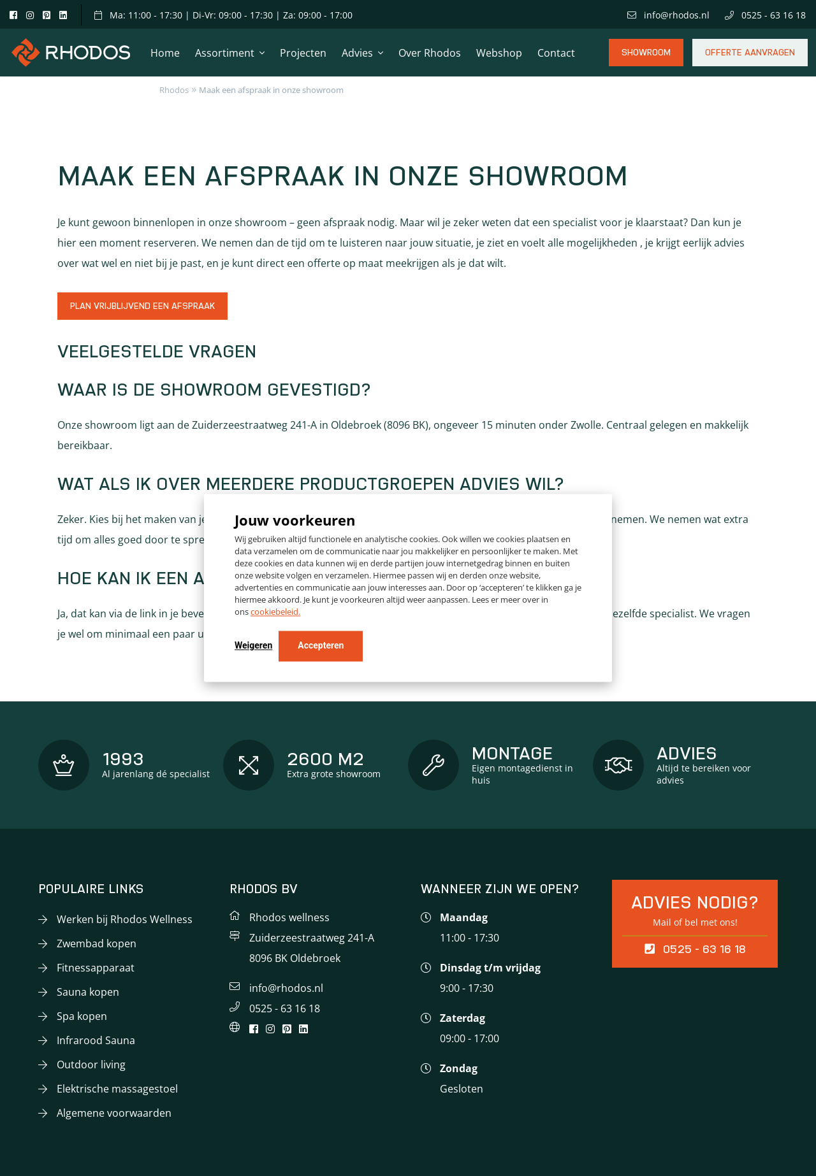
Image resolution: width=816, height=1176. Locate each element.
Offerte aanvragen (750, 57)
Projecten (303, 53)
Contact (556, 53)
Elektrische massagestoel (117, 1089)
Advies (357, 53)
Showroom (646, 57)
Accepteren (321, 646)
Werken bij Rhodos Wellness (125, 919)
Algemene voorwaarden (114, 1113)
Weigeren (253, 646)
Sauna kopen (88, 992)
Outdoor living (91, 1065)
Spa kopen (82, 1016)
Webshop (499, 53)
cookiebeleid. (275, 612)
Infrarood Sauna (96, 1040)
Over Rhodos (429, 53)
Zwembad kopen (96, 943)
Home (165, 53)
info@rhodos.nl (668, 15)
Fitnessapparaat (96, 968)
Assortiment (224, 53)
